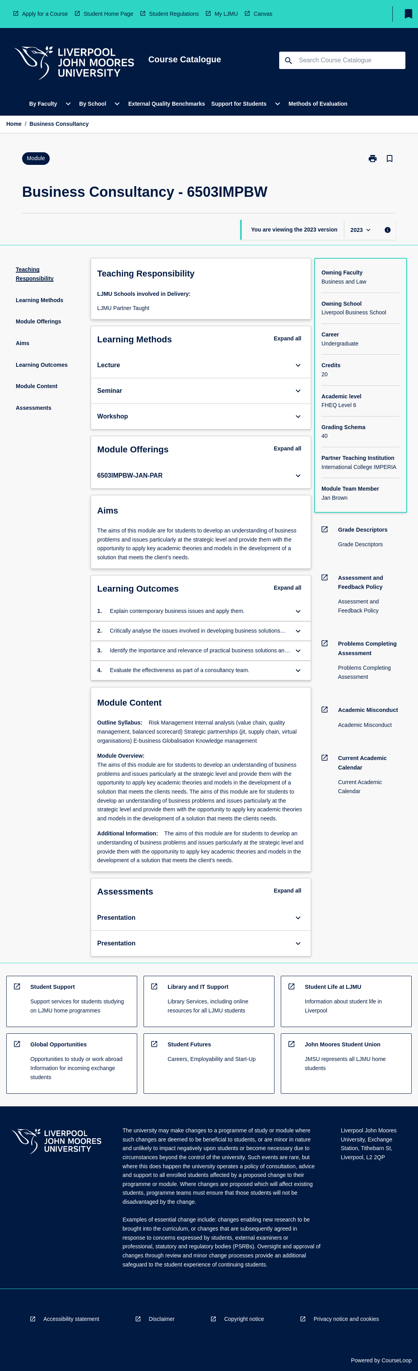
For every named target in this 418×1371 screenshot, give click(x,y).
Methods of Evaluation (318, 104)
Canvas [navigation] (263, 14)
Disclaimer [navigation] (161, 1319)
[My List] (408, 13)
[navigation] (74, 64)
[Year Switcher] (361, 229)
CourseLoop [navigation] (397, 1360)
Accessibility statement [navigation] (71, 1319)
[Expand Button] (298, 365)
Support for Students (239, 104)
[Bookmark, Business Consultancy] (389, 158)
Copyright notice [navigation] (244, 1319)
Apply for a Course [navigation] (45, 14)
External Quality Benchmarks (166, 104)
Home (14, 124)
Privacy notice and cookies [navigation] (346, 1319)
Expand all (287, 338)
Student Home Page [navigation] (108, 14)
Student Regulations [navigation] (174, 14)
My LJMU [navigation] (226, 14)
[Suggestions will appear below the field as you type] (342, 60)
